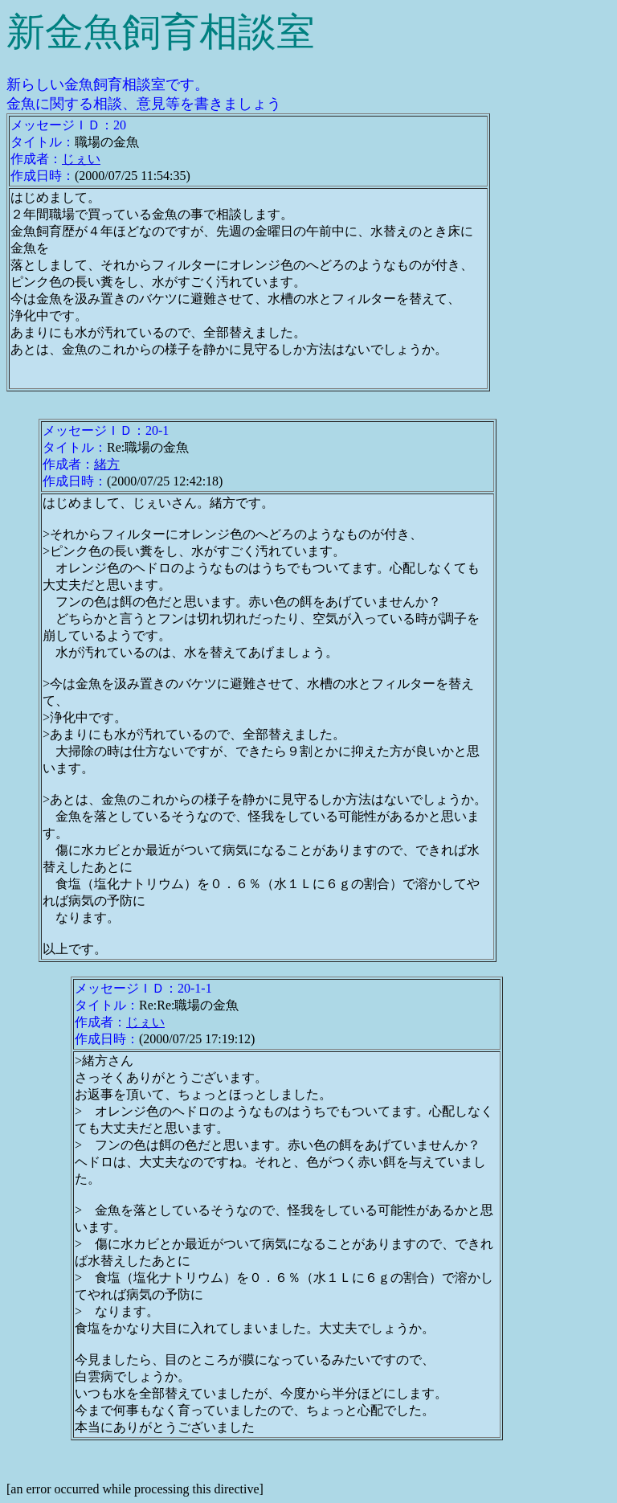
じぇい (81, 159)
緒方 (107, 464)
